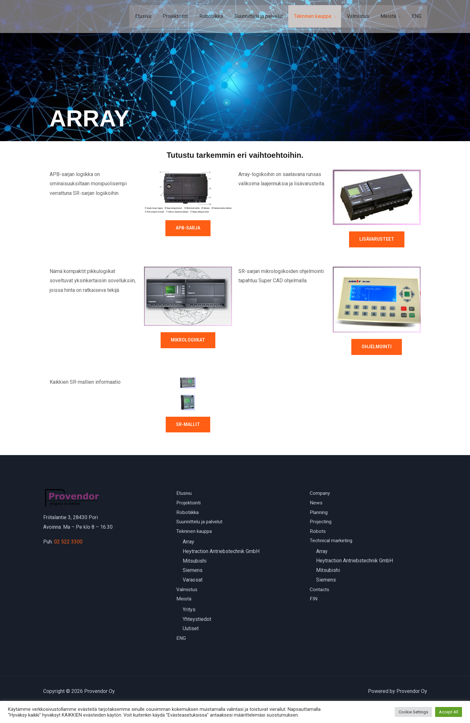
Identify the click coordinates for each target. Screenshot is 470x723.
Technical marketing (332, 541)
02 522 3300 (68, 542)
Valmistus (360, 16)
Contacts (320, 590)
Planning (319, 512)
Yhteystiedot (197, 619)
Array (188, 542)
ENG (417, 16)
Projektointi (182, 16)
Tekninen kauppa (316, 16)
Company (320, 493)
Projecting (321, 522)
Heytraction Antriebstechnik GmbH (221, 552)
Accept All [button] (448, 712)
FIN (314, 599)
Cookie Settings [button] (413, 712)
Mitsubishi (194, 561)
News (316, 503)
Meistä (390, 16)
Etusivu (151, 16)
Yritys (189, 610)
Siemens (193, 571)
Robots (318, 531)
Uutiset (191, 629)
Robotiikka (217, 16)
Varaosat (193, 580)
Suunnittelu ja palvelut (263, 16)
